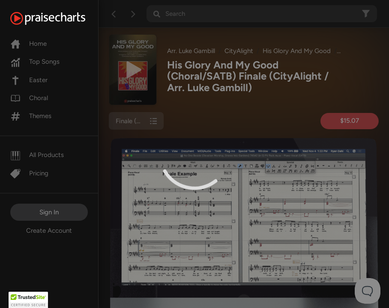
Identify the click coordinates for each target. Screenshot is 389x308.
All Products (37, 155)
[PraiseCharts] (58, 18)
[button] (28, 300)
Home (28, 43)
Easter (29, 80)
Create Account (49, 230)
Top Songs (35, 61)
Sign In (49, 212)
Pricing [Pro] (29, 173)
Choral (29, 98)
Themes (30, 116)
